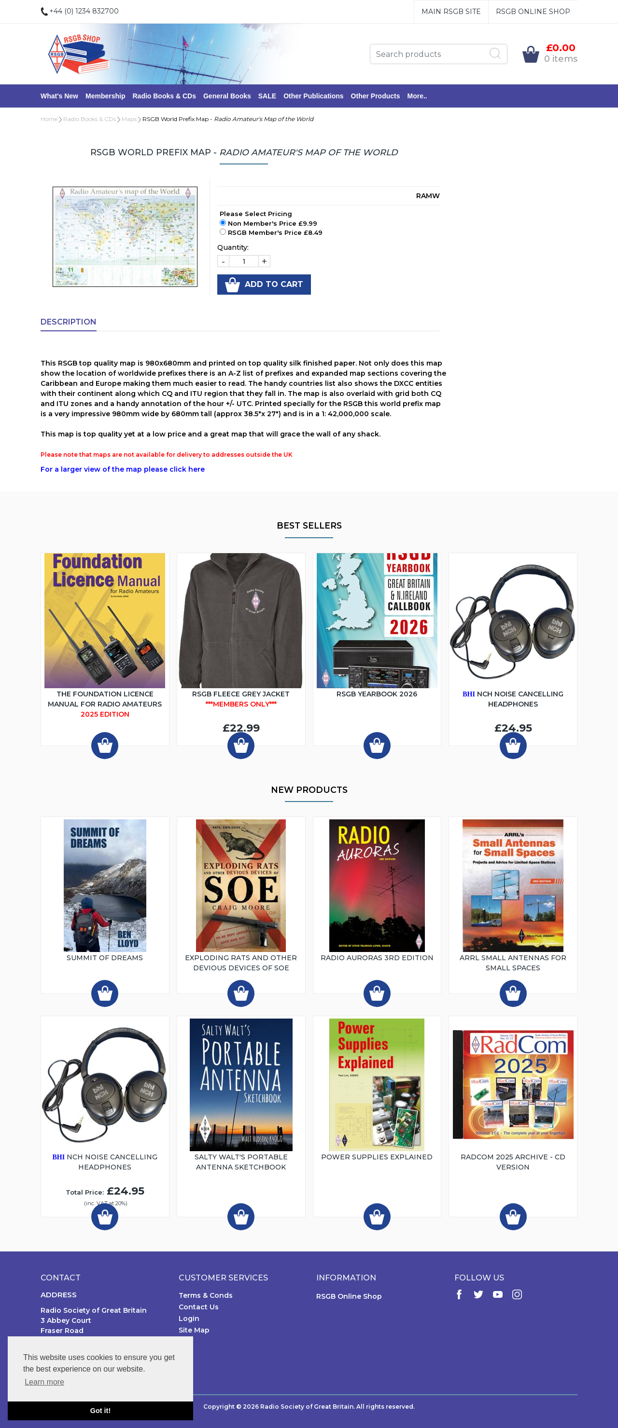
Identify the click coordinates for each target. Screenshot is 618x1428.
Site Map (194, 1330)
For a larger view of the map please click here (123, 469)
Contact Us (199, 1307)
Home (49, 118)
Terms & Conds (206, 1295)
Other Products (375, 96)
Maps (129, 118)
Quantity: (233, 247)
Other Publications (313, 96)
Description (69, 321)
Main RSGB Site (451, 11)
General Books (227, 96)
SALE (267, 96)
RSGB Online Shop (533, 11)
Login (189, 1318)
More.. (417, 96)
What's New (59, 96)
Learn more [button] (44, 1382)
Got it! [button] (100, 1410)
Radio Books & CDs (164, 96)
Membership (105, 96)
